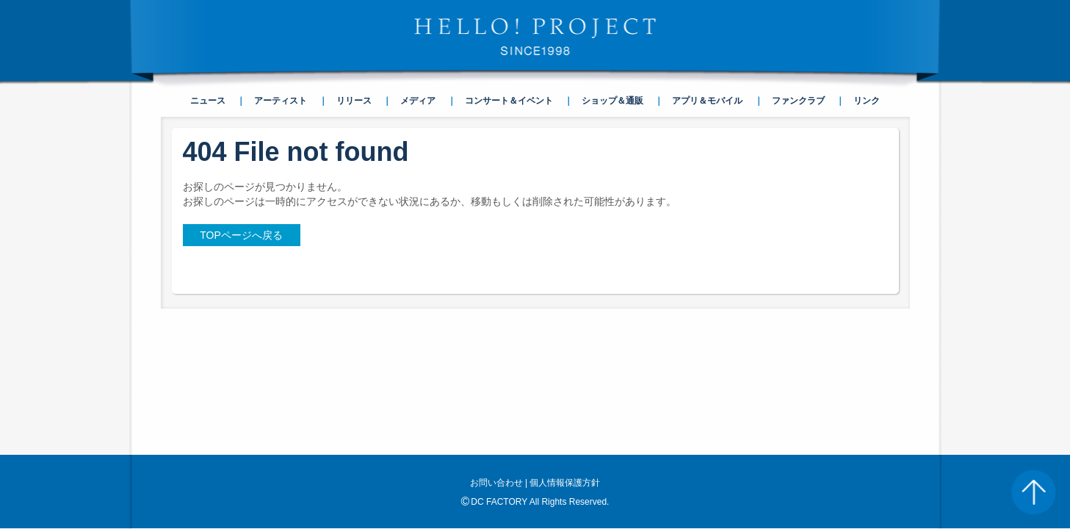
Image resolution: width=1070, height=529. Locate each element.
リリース (354, 101)
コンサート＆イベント (509, 101)
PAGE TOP (1033, 492)
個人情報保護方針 (564, 351)
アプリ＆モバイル (707, 101)
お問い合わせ (496, 351)
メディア (417, 101)
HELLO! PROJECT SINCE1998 (535, 37)
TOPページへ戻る (241, 235)
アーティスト (280, 101)
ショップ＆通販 (612, 101)
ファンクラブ (798, 101)
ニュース (207, 101)
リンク (866, 101)
